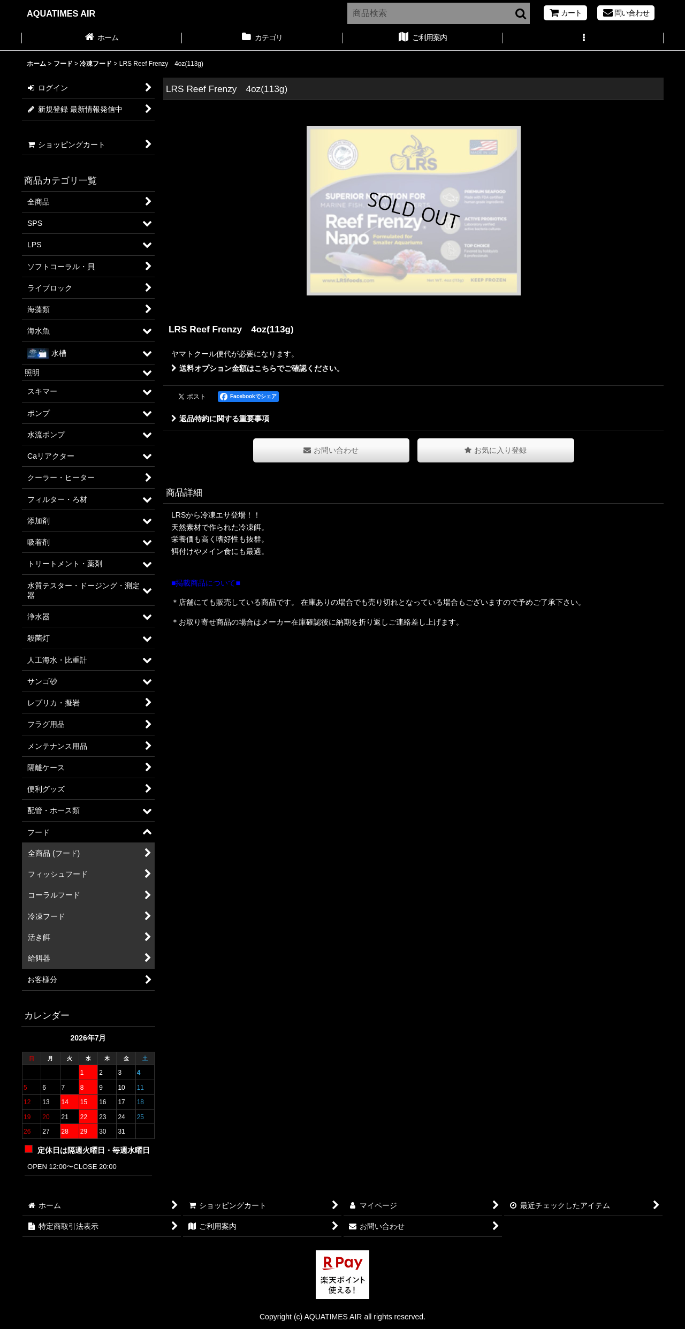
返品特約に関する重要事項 (220, 418)
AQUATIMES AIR (61, 13)
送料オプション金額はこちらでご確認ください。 (257, 368)
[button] (583, 38)
